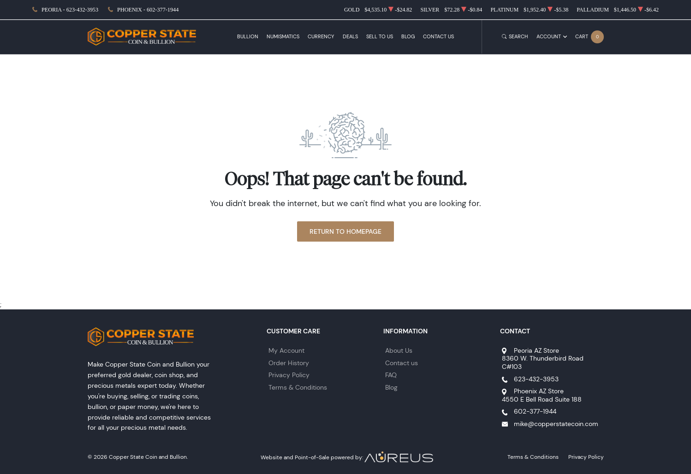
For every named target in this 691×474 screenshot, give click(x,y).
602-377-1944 (535, 411)
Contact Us (438, 37)
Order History (288, 363)
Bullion (247, 37)
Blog (408, 37)
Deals (350, 37)
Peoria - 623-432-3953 (70, 9)
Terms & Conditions (297, 387)
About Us (398, 350)
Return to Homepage (345, 231)
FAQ (391, 375)
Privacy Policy (289, 375)
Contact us (401, 363)
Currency (321, 37)
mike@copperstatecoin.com (556, 424)
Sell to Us (379, 37)
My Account (286, 350)
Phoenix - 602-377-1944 (148, 9)
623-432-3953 (536, 379)
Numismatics (283, 37)
